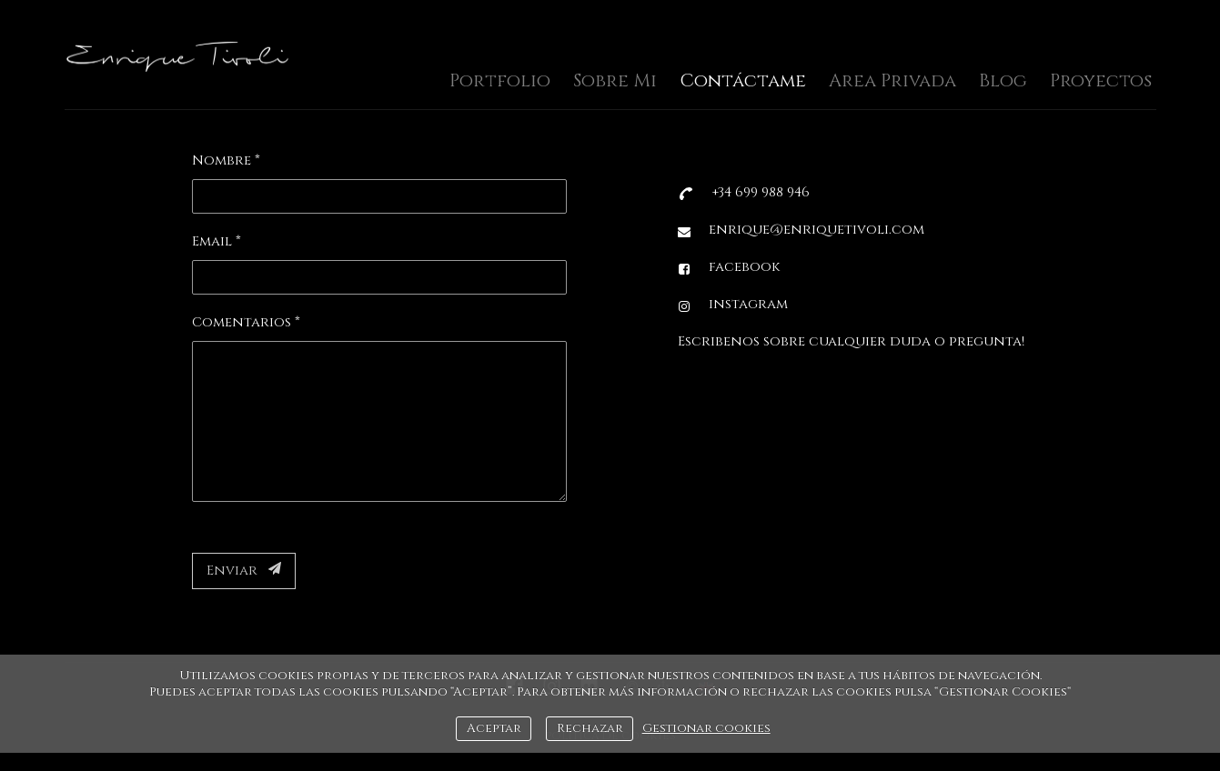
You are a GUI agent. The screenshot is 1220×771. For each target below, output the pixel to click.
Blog (1003, 80)
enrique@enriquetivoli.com (816, 229)
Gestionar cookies (706, 728)
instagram (748, 304)
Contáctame (743, 80)
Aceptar (494, 728)
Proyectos (1101, 80)
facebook (744, 266)
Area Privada (892, 80)
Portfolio (499, 80)
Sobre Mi (615, 80)
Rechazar (590, 728)
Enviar (244, 570)
